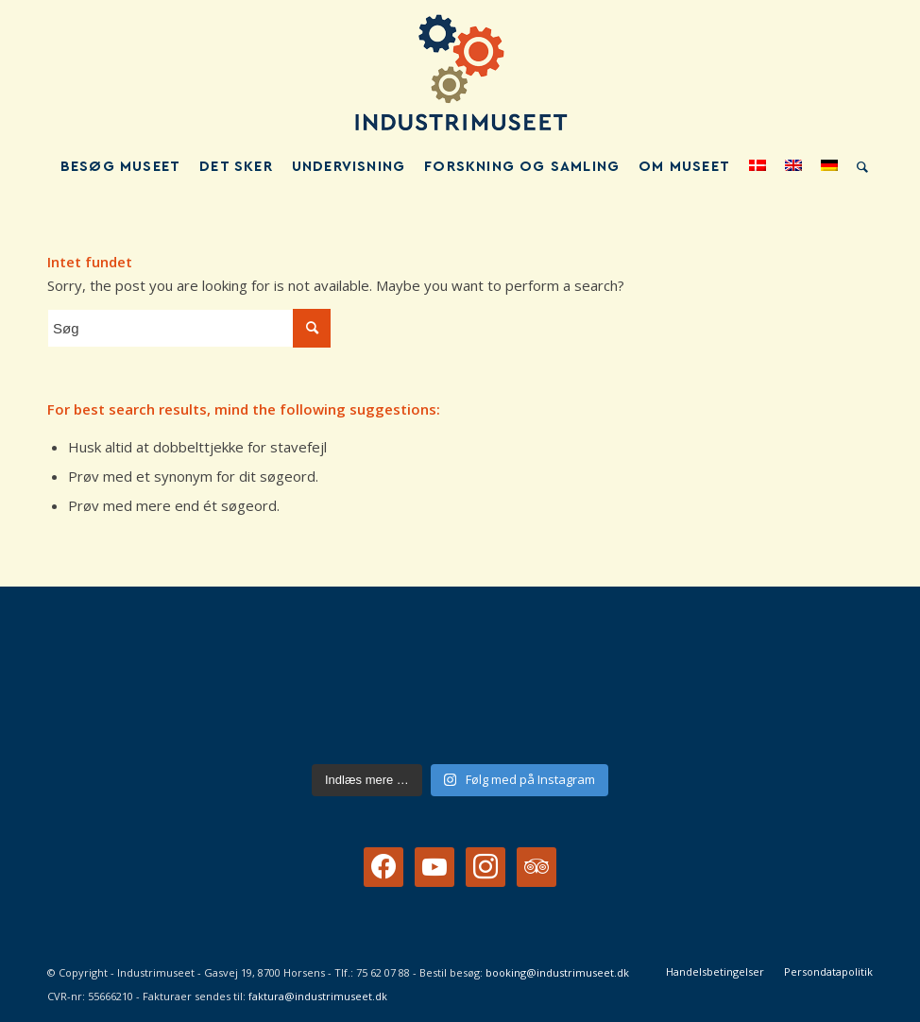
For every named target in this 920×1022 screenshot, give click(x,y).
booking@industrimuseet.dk (557, 972)
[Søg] (858, 167)
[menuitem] (120, 167)
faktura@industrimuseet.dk (317, 996)
